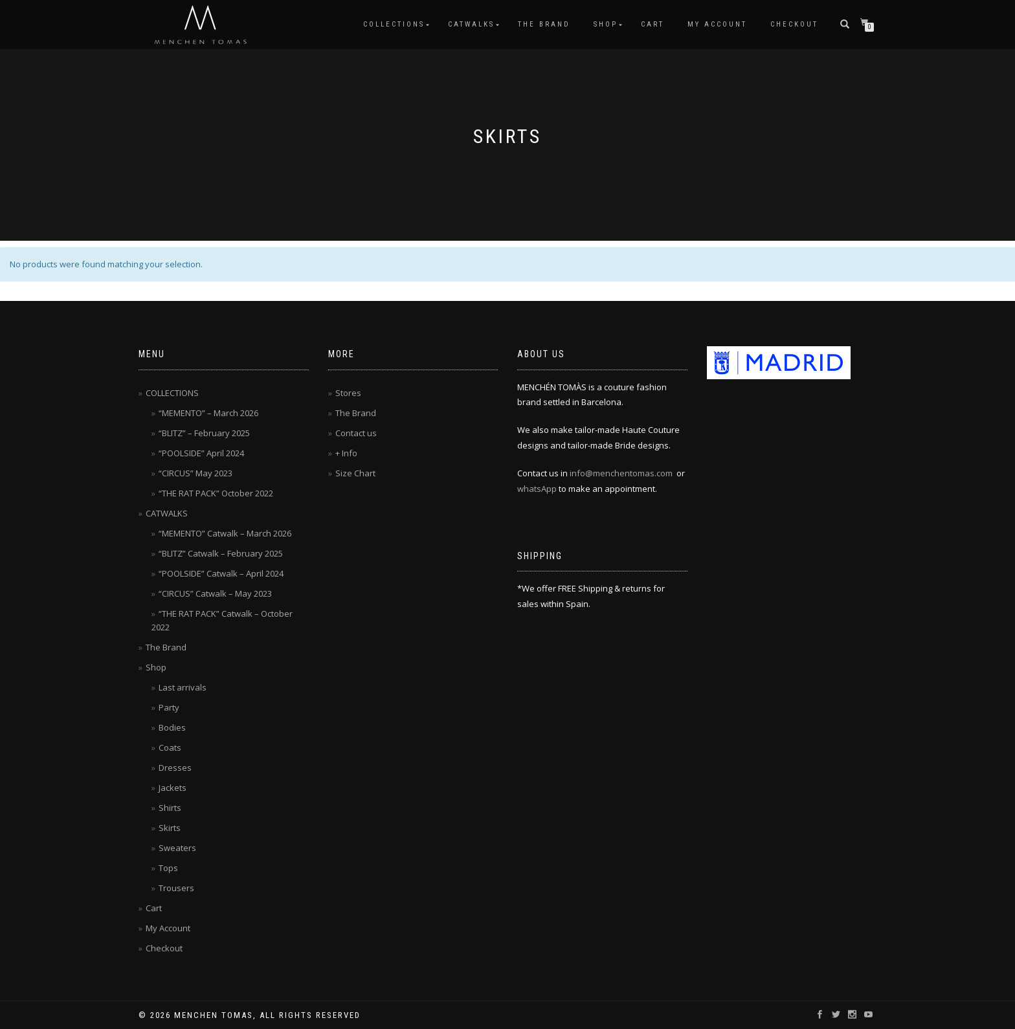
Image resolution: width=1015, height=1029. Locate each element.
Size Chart (355, 473)
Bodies (172, 727)
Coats (170, 747)
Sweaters (177, 848)
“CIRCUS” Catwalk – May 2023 (215, 593)
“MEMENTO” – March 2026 (208, 413)
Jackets (172, 787)
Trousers (176, 888)
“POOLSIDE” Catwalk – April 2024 (221, 573)
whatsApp (537, 488)
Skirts (170, 828)
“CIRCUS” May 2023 (195, 473)
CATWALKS (471, 24)
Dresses (175, 767)
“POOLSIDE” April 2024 (201, 453)
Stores (348, 393)
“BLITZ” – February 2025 (204, 433)
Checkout (794, 24)
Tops (168, 868)
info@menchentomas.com (621, 473)
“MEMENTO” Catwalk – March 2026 (225, 533)
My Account (717, 24)
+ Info (346, 453)
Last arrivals (182, 687)
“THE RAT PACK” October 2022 (216, 493)
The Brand (544, 24)
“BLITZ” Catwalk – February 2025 (221, 553)
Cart (652, 24)
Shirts (170, 807)
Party (169, 707)
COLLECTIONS (394, 24)
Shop (606, 24)
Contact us (356, 433)
